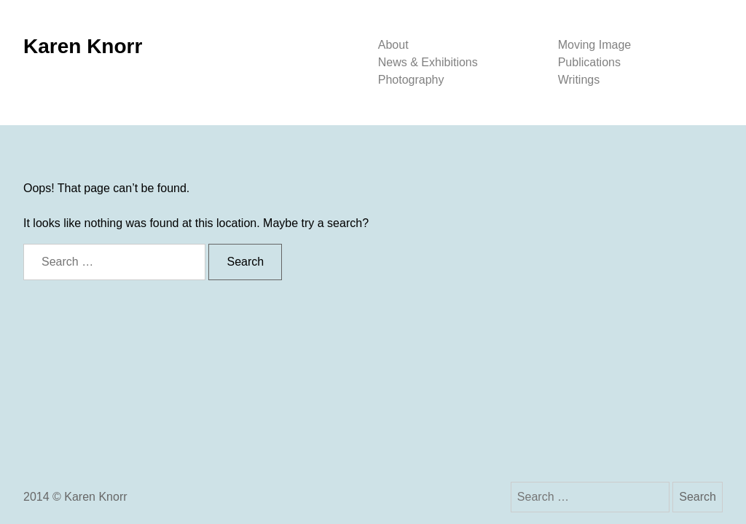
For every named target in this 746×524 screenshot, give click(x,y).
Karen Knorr (82, 46)
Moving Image (595, 45)
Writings (579, 80)
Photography (411, 80)
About (393, 45)
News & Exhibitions (428, 62)
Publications (589, 62)
